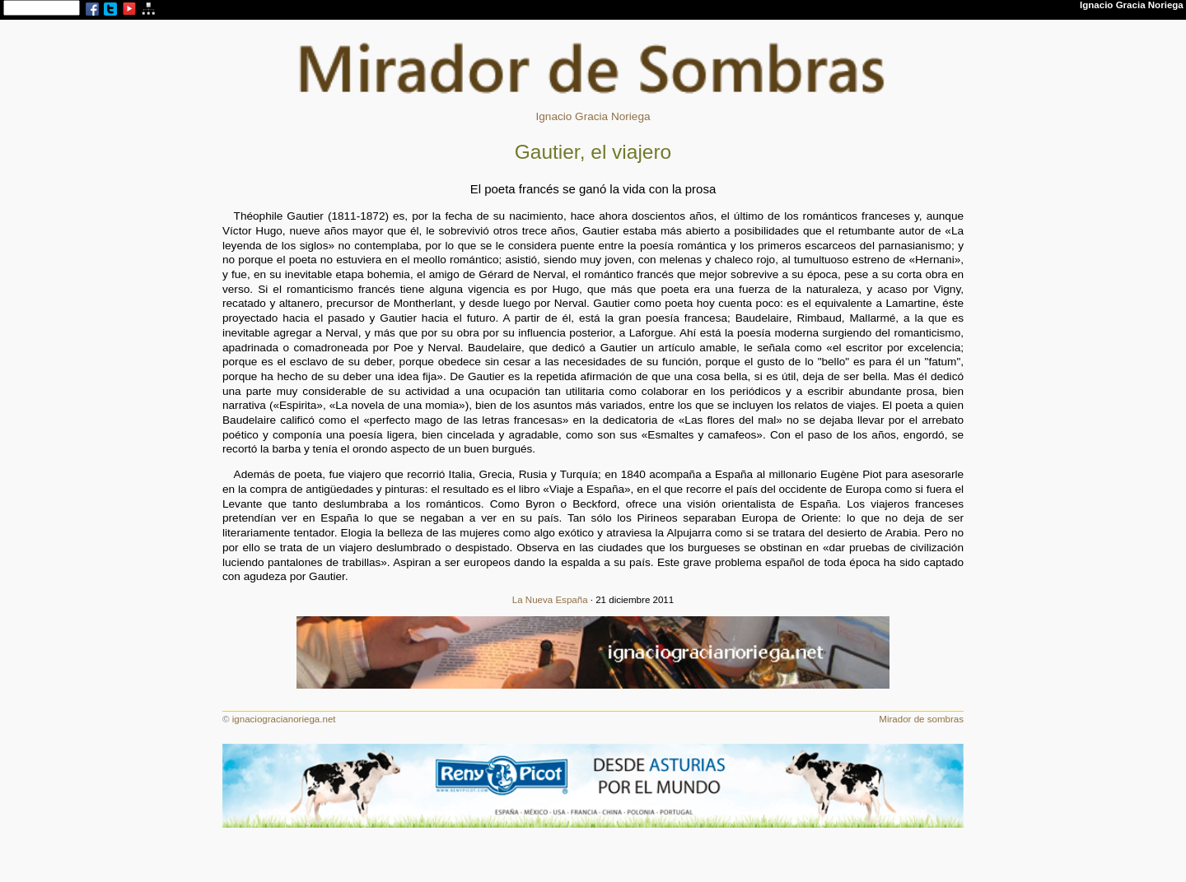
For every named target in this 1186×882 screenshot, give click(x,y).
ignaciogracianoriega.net (284, 719)
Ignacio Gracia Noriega (592, 116)
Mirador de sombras (921, 719)
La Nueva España (550, 600)
